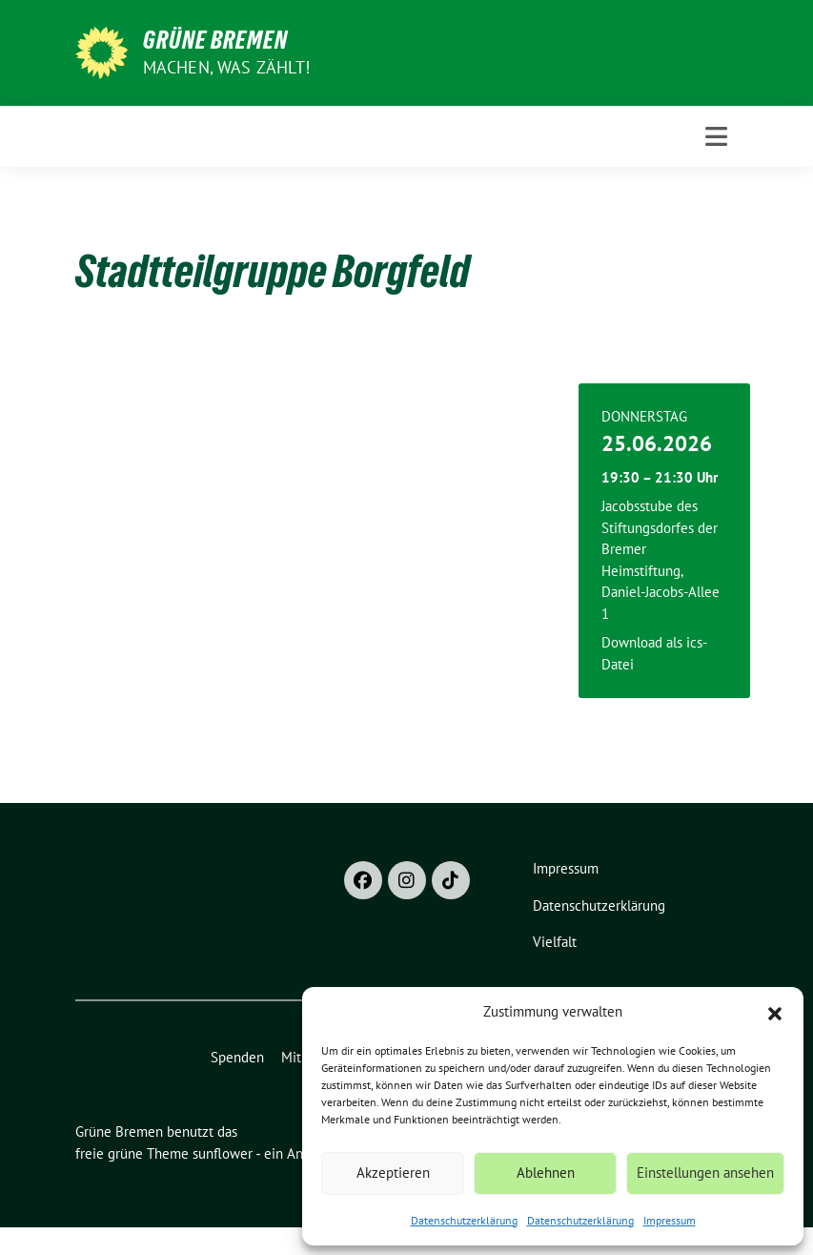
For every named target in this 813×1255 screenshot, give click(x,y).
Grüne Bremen (215, 40)
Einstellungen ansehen (705, 1172)
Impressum (669, 1220)
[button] (774, 1011)
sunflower (223, 1153)
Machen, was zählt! (227, 67)
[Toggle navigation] (716, 136)
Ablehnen (546, 1172)
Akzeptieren (393, 1172)
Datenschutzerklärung (464, 1220)
